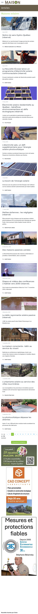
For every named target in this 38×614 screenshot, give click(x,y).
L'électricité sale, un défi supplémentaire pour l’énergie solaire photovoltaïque (16, 147)
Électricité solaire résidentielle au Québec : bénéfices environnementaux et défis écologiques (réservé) (18, 108)
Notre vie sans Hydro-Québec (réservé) (16, 36)
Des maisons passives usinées (16, 250)
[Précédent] (7, 434)
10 (34, 434)
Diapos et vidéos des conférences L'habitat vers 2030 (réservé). (18, 282)
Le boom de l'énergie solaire (15, 181)
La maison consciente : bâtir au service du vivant (17, 347)
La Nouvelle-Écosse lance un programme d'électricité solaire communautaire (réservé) (17, 71)
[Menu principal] (2, 2)
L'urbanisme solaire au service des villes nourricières (18, 383)
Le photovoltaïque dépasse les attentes (16, 418)
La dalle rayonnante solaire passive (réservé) (18, 316)
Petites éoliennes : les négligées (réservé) (17, 213)
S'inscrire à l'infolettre (19, 442)
